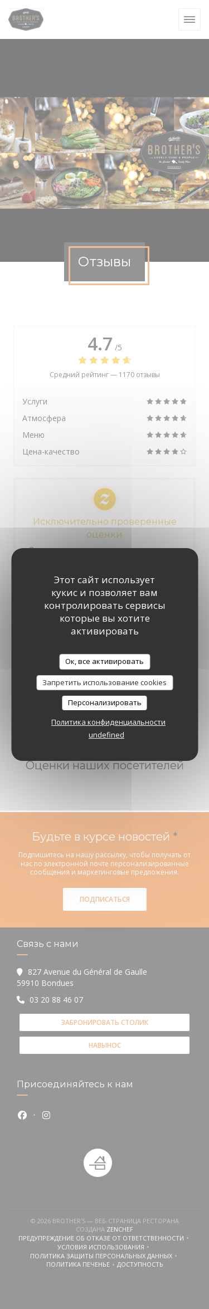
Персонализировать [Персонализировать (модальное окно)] (105, 702)
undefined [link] (106, 735)
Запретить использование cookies (104, 682)
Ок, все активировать (104, 661)
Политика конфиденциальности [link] (108, 722)
